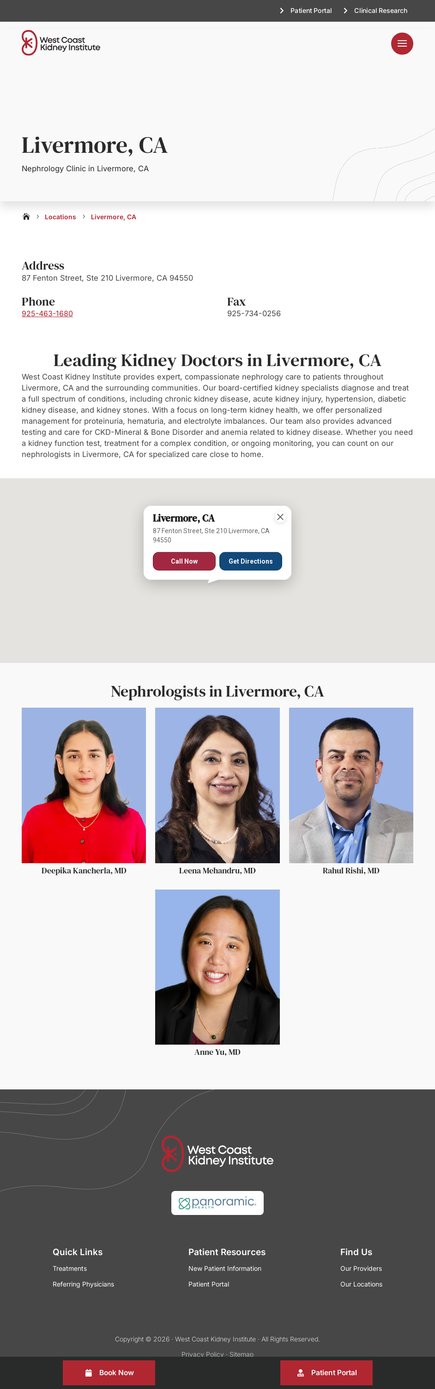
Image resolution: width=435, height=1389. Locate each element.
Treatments (70, 1261)
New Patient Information (224, 1261)
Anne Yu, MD (217, 1044)
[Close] (280, 510)
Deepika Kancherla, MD (84, 863)
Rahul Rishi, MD (351, 863)
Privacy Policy (202, 1346)
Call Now (184, 554)
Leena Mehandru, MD (217, 863)
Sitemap (242, 1346)
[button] (217, 590)
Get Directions (251, 554)
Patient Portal (311, 10)
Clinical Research (380, 10)
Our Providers (361, 1261)
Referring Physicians (83, 1277)
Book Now (116, 1372)
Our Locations (361, 1277)
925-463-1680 (47, 306)
